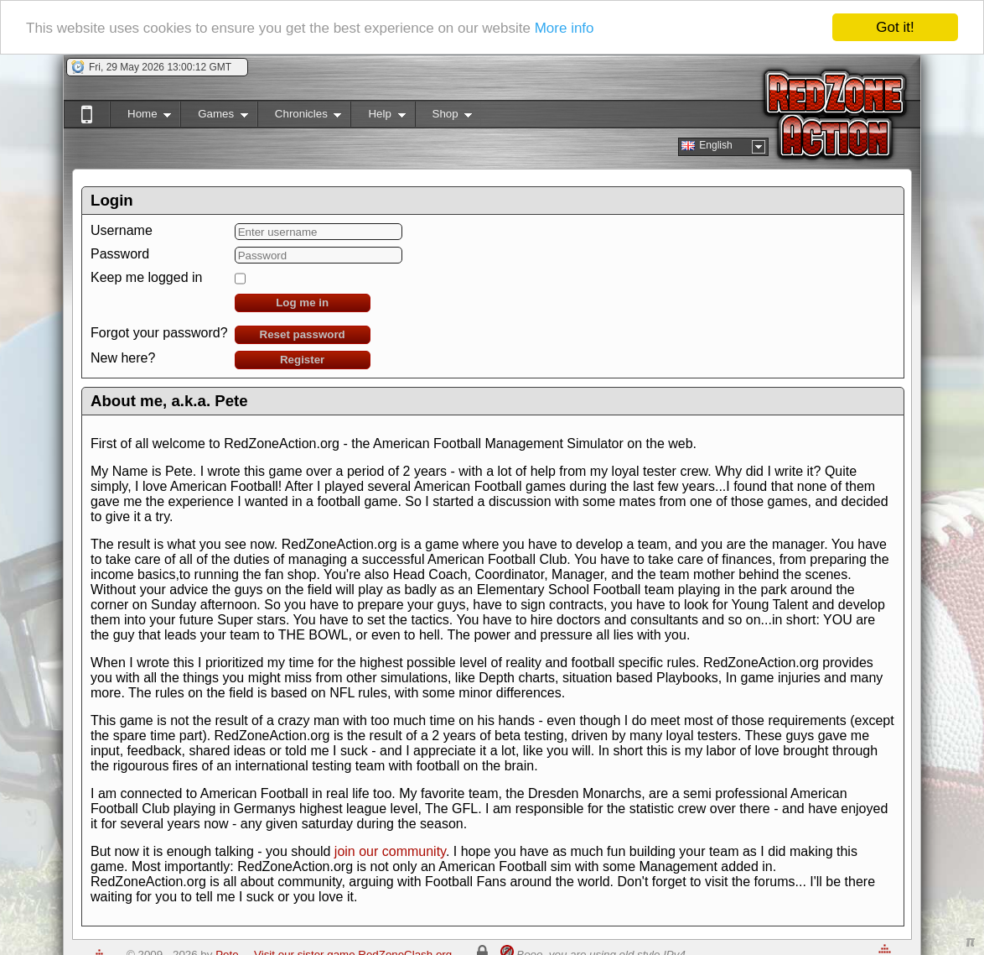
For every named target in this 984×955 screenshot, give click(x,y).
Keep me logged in (146, 277)
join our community (390, 851)
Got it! (895, 27)
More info (564, 27)
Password (120, 254)
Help (377, 117)
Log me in (302, 302)
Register (302, 359)
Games (214, 117)
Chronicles (299, 117)
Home (140, 117)
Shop (444, 117)
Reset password (302, 334)
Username (122, 230)
